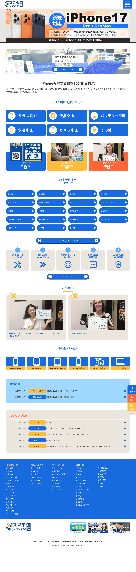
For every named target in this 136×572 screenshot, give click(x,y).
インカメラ (10, 514)
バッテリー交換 (12, 499)
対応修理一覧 (12, 486)
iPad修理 (34, 493)
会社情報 (55, 505)
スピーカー (10, 508)
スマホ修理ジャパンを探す (68, 244)
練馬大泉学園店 (82, 502)
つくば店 (79, 523)
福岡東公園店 (103, 489)
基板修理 (9, 529)
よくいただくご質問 (59, 496)
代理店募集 (56, 508)
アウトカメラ (11, 517)
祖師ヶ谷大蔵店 (82, 505)
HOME (8, 10)
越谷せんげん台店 (82, 511)
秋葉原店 (79, 493)
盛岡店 (78, 517)
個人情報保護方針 (54, 563)
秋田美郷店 (102, 492)
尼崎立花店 (102, 501)
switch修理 (35, 502)
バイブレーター (12, 526)
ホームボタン (11, 520)
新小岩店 (79, 499)
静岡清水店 (102, 495)
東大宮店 (101, 498)
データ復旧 (10, 532)
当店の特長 (56, 493)
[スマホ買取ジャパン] (78, 549)
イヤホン (9, 511)
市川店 (100, 508)
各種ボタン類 (11, 505)
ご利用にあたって (39, 563)
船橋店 (78, 514)
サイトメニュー (59, 486)
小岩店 (78, 496)
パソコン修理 (36, 505)
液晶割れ (9, 493)
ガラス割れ (10, 490)
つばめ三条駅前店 (82, 526)
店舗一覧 (80, 486)
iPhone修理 (35, 490)
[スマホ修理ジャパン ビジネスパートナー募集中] (98, 549)
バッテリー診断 (12, 536)
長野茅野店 (80, 520)
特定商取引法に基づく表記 (73, 563)
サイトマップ (57, 502)
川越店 (78, 508)
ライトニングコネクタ (14, 502)
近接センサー (11, 523)
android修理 (36, 499)
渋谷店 (78, 490)
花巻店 (100, 505)
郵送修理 (55, 499)
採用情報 (88, 563)
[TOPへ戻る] (132, 413)
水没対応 (9, 496)
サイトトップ (57, 490)
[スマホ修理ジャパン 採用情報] (120, 549)
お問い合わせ (57, 511)
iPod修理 (34, 496)
